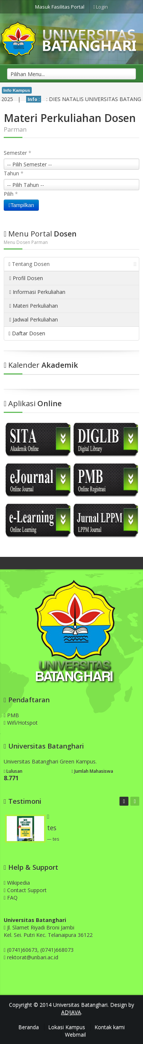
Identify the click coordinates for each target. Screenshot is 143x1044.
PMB (11, 715)
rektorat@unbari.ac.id (32, 957)
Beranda (28, 1027)
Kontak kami (109, 1027)
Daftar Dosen (27, 333)
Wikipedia (17, 882)
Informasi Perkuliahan (37, 291)
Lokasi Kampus (66, 1027)
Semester (17, 152)
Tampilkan (21, 205)
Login (100, 6)
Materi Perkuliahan (33, 305)
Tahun (14, 173)
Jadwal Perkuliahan (33, 319)
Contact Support (25, 890)
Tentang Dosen (73, 263)
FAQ (11, 897)
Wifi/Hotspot (21, 722)
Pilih (11, 193)
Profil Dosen (26, 278)
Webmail (75, 1034)
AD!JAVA (71, 1012)
